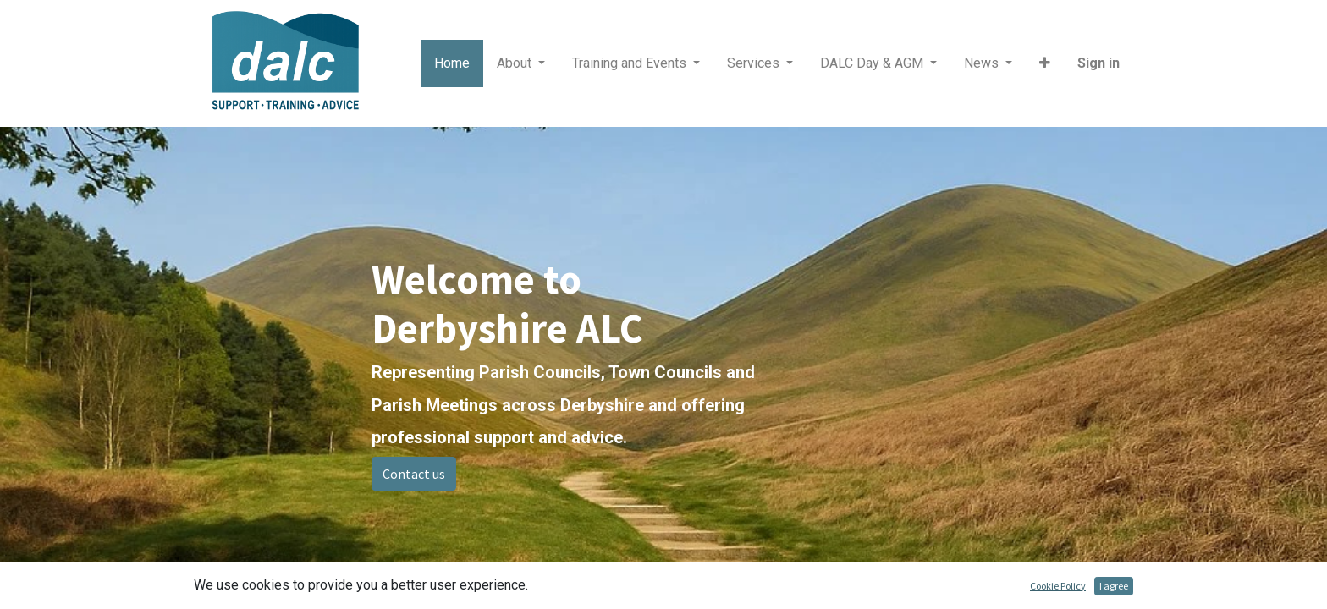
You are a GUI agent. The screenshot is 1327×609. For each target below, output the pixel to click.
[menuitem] (452, 63)
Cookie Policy (1058, 585)
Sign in (1098, 63)
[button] (1045, 63)
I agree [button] (1113, 585)
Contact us (414, 473)
